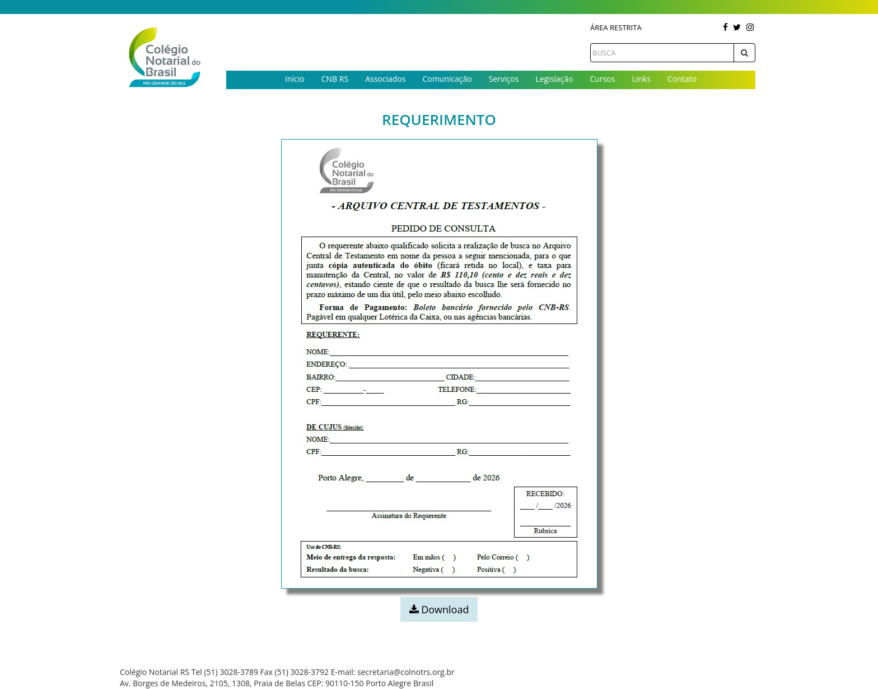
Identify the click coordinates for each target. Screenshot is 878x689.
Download (439, 609)
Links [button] (641, 78)
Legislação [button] (554, 78)
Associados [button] (385, 78)
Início (295, 78)
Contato (682, 78)
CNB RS (334, 78)
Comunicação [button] (446, 78)
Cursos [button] (602, 78)
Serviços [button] (504, 78)
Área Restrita (616, 27)
